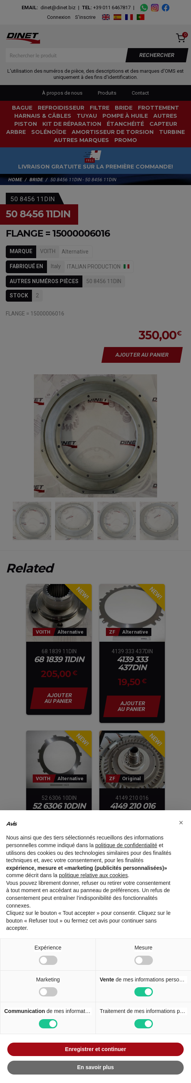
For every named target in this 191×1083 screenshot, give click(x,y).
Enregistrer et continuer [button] (95, 1049)
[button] (181, 822)
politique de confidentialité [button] (126, 845)
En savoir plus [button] (95, 1067)
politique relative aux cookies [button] (93, 875)
